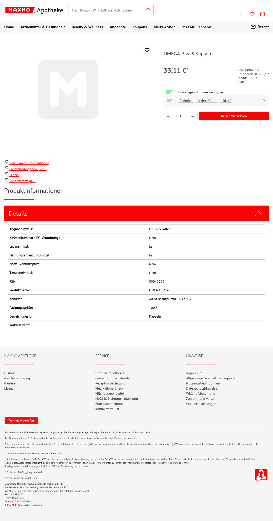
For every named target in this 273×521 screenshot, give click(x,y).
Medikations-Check (109, 388)
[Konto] (242, 14)
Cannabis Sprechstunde (112, 378)
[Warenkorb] (262, 14)
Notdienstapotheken (110, 373)
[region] (79, 99)
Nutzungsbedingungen (203, 383)
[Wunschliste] (252, 14)
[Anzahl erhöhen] (193, 116)
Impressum (194, 373)
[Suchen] (149, 10)
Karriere (10, 383)
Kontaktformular (107, 409)
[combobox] (106, 10)
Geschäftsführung (17, 378)
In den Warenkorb (234, 116)
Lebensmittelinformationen (26, 163)
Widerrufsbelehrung (200, 393)
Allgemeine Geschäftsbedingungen (211, 378)
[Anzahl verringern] (168, 116)
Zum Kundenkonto (109, 404)
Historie (10, 373)
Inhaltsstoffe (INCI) (20, 181)
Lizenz (8, 388)
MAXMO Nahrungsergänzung (116, 398)
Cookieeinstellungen (201, 404)
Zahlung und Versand (202, 398)
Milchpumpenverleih (110, 393)
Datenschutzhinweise (201, 388)
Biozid (11, 175)
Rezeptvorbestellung (110, 383)
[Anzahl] (180, 116)
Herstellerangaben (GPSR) (26, 169)
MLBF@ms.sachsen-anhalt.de (27, 505)
